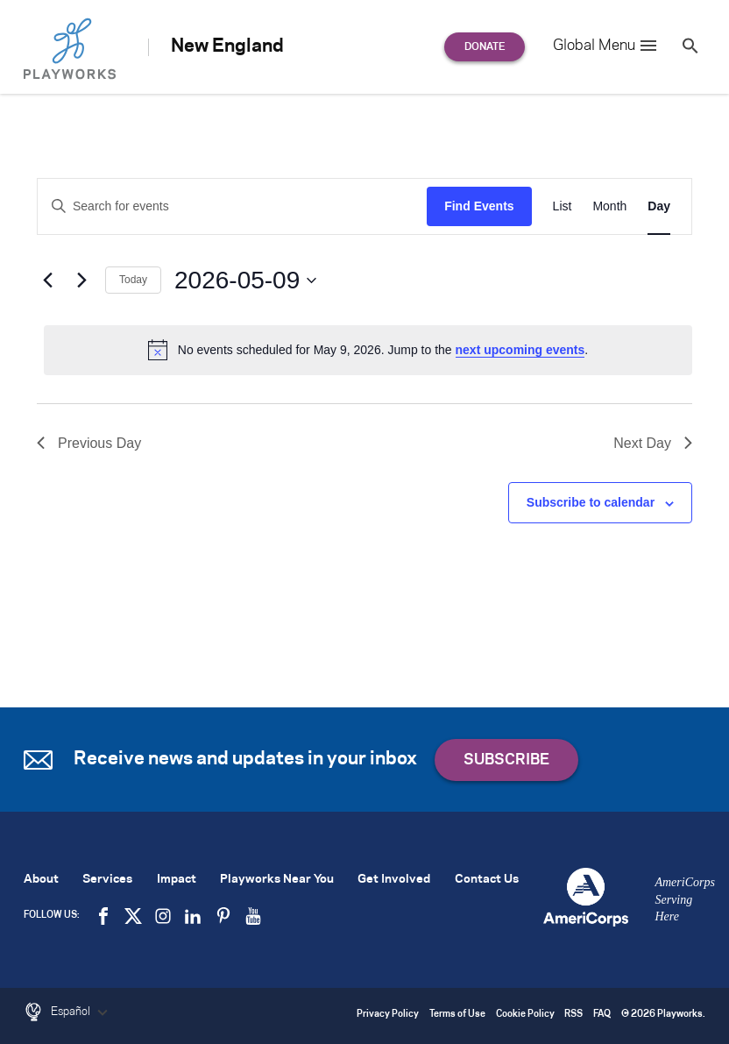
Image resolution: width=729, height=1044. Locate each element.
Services (107, 879)
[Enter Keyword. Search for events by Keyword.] (232, 206)
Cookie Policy (525, 1015)
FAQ (602, 1015)
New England (227, 46)
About (41, 879)
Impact (176, 879)
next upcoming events (520, 350)
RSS (573, 1015)
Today (133, 279)
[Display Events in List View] (562, 206)
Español (81, 1012)
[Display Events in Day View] (659, 206)
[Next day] (81, 280)
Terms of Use (457, 1015)
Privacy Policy (388, 1015)
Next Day (652, 443)
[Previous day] (47, 280)
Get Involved (393, 879)
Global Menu (606, 45)
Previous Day (89, 443)
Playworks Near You (277, 879)
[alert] (368, 349)
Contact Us (487, 879)
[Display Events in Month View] (609, 206)
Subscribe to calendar (591, 502)
